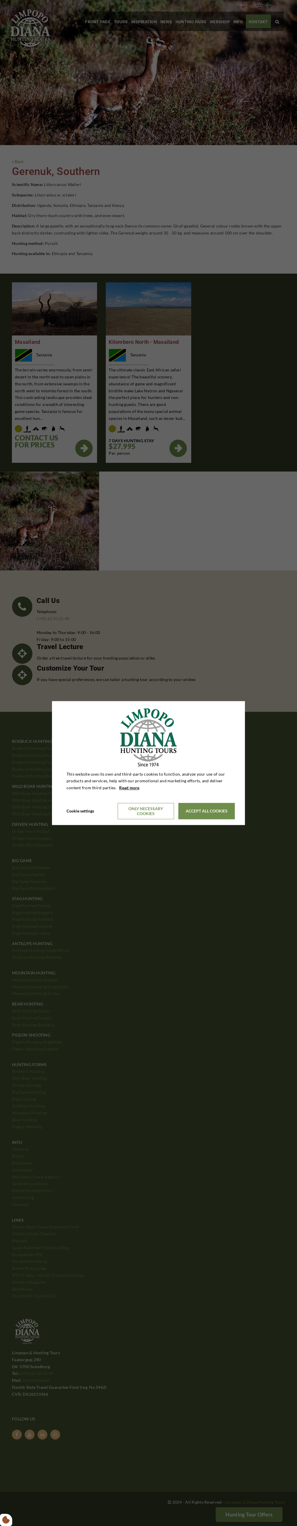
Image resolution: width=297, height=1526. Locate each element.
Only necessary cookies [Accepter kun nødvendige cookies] (145, 811)
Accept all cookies (207, 811)
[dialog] (148, 763)
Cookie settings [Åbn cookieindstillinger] (80, 810)
